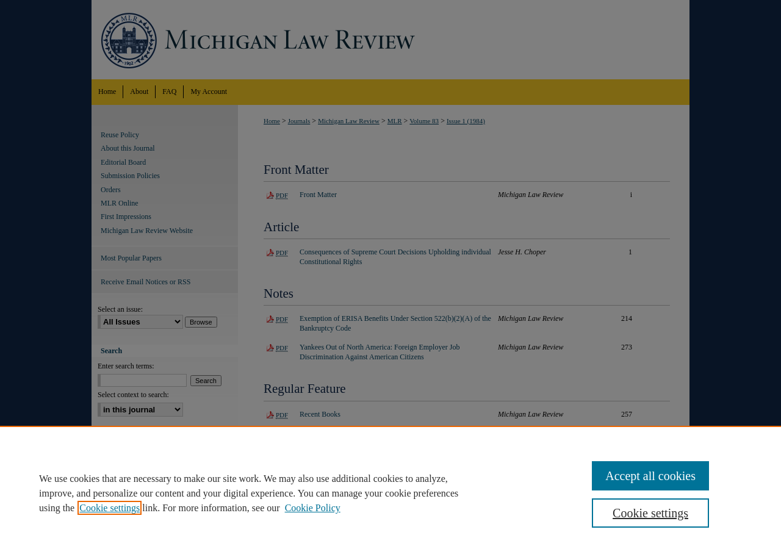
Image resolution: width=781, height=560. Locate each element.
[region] (390, 493)
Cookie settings (109, 508)
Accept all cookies (650, 476)
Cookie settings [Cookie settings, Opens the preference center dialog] (650, 513)
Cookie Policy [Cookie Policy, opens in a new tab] (312, 508)
